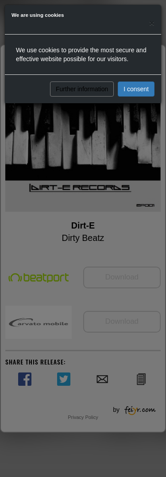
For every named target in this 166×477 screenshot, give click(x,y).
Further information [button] (82, 89)
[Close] (151, 22)
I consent (136, 89)
